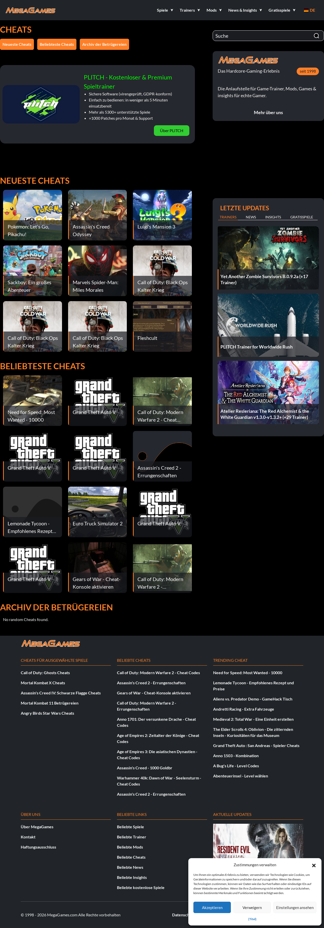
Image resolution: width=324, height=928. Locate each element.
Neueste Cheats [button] (17, 44)
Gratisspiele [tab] (301, 217)
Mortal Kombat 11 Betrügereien (49, 702)
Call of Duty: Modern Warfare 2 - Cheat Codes (158, 672)
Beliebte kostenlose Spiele (141, 887)
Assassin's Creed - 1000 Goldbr (144, 767)
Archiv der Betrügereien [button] (104, 44)
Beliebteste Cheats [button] (57, 44)
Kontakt (28, 836)
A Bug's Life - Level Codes (236, 765)
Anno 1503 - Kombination (236, 755)
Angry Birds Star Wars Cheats (47, 713)
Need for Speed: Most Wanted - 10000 (247, 672)
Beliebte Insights (132, 877)
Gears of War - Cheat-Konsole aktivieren (154, 692)
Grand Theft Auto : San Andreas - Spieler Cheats (256, 745)
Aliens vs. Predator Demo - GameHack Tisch (252, 698)
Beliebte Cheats (131, 857)
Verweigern (252, 907)
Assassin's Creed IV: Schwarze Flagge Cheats (61, 692)
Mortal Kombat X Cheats (43, 682)
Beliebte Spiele (130, 826)
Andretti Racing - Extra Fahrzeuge (243, 709)
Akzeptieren (212, 907)
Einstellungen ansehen (295, 907)
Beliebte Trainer (131, 836)
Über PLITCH (171, 130)
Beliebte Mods (130, 846)
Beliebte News (130, 867)
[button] (313, 864)
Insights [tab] (273, 217)
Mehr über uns (268, 112)
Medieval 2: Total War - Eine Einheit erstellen (253, 719)
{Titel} (252, 919)
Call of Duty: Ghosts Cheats (45, 672)
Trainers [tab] (228, 217)
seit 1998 (308, 71)
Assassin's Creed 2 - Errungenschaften (151, 682)
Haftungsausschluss (38, 846)
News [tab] (251, 217)
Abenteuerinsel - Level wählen (240, 775)
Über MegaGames (37, 826)
